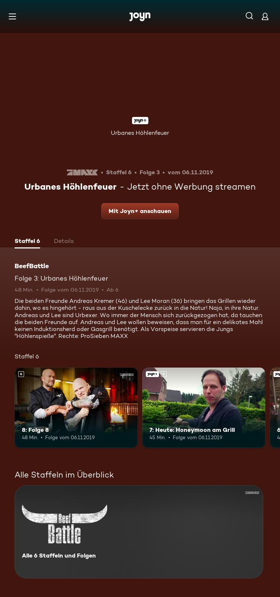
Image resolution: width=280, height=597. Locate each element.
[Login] (265, 16)
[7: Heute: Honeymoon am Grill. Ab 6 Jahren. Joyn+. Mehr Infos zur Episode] (203, 408)
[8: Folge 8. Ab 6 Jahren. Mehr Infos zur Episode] (76, 408)
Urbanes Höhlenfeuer (140, 132)
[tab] (27, 241)
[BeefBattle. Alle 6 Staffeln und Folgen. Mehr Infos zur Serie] (139, 531)
